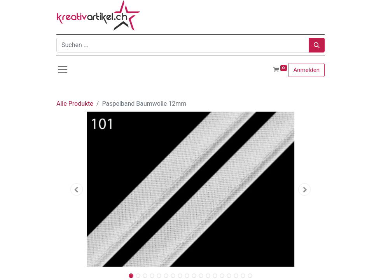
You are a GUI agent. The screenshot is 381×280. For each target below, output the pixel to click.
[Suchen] (317, 45)
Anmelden (306, 70)
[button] (76, 189)
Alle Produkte (74, 103)
